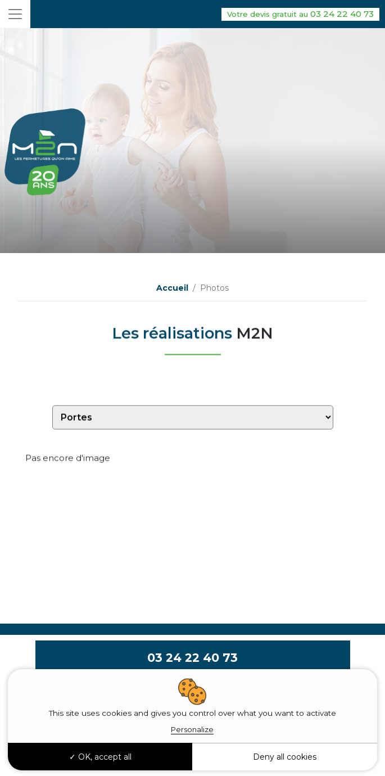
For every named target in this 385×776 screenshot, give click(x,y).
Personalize (192, 729)
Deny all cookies (284, 757)
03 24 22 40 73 (300, 14)
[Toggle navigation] (15, 14)
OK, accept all (100, 757)
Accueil (172, 288)
